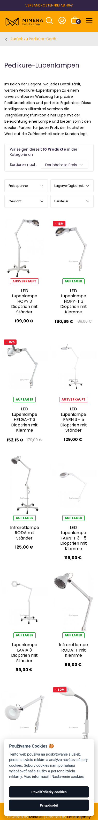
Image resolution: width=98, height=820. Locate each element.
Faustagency (79, 816)
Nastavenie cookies (67, 776)
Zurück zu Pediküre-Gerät (34, 39)
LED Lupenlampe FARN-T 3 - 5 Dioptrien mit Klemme (73, 538)
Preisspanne (18, 185)
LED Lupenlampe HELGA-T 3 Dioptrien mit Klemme (24, 419)
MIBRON (36, 816)
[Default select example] (64, 165)
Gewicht (15, 201)
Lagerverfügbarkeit (69, 185)
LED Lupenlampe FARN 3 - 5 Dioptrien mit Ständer (73, 419)
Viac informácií (36, 776)
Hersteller (61, 201)
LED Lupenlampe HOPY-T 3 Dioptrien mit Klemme (73, 301)
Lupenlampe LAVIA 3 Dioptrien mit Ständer (24, 652)
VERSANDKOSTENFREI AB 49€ (49, 5)
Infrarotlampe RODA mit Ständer (24, 532)
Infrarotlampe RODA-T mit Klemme (73, 650)
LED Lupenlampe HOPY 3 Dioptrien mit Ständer (24, 301)
